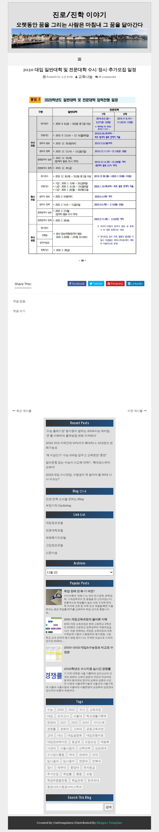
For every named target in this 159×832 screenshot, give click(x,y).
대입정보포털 (54, 522)
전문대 (83, 761)
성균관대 (101, 748)
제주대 (61, 767)
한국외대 (93, 780)
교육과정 (95, 710)
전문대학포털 (54, 530)
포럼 (89, 774)
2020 (60, 710)
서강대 (51, 748)
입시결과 (53, 761)
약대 (72, 755)
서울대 (77, 716)
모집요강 (90, 742)
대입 (50, 716)
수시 (82, 710)
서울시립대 (67, 748)
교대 (50, 735)
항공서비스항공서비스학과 (64, 787)
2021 (63, 722)
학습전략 (77, 780)
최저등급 (89, 767)
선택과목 (85, 748)
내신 (60, 735)
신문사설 (51, 552)
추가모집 (53, 774)
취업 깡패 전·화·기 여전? (79, 591)
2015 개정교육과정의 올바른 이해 (85, 619)
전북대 (96, 761)
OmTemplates (63, 822)
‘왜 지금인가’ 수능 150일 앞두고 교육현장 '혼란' (76, 455)
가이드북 (99, 722)
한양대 (51, 722)
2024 (85, 722)
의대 (95, 755)
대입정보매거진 (57, 742)
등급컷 (76, 742)
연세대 (83, 755)
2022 (71, 710)
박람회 (105, 742)
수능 (50, 710)
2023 (74, 722)
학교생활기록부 (96, 716)
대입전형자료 (95, 735)
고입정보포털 (54, 545)
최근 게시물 (23, 410)
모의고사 (63, 716)
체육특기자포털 (56, 537)
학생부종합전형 (57, 780)
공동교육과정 (95, 729)
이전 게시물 (135, 410)
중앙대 (74, 767)
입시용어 (69, 761)
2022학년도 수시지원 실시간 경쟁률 (87, 668)
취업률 (67, 774)
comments (107, 77)
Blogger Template (109, 822)
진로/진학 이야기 (79, 15)
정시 (50, 767)
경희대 (64, 729)
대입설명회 (75, 735)
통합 (79, 774)
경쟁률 (51, 729)
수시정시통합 (55, 755)
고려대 (77, 729)
